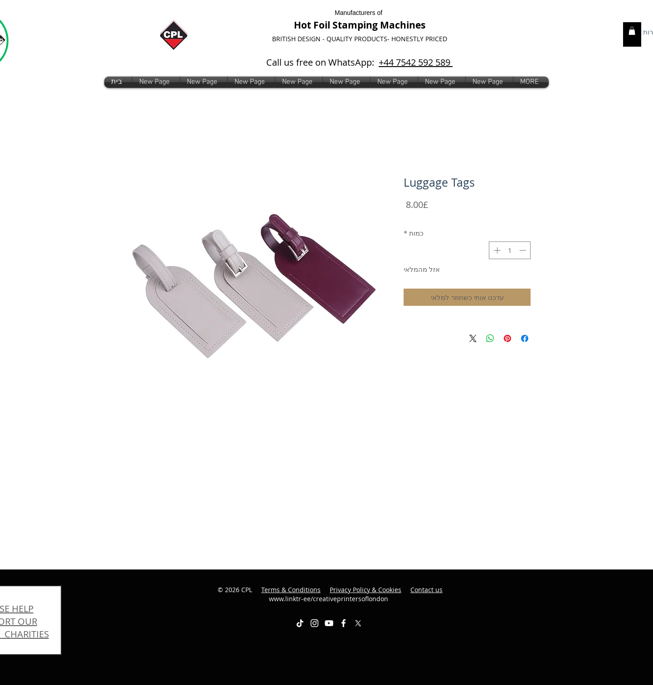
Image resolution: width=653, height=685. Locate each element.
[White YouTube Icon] (329, 623)
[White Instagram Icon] (314, 623)
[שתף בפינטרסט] (507, 338)
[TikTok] (300, 623)
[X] (358, 623)
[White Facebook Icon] (343, 623)
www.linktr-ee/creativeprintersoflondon (356, 594)
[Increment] (496, 250)
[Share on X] (473, 338)
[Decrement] (523, 250)
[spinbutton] (509, 250)
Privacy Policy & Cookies (365, 589)
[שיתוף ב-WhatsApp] (490, 338)
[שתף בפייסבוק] (524, 338)
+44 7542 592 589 (416, 62)
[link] (632, 31)
